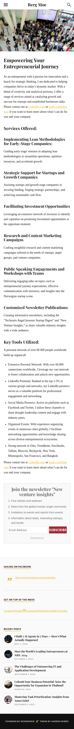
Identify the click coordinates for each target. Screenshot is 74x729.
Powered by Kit (37, 538)
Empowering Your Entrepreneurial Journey (31, 63)
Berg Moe (37, 4)
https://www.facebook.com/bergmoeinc (35, 577)
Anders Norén (60, 721)
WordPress (28, 721)
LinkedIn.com (36, 106)
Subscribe (58, 530)
